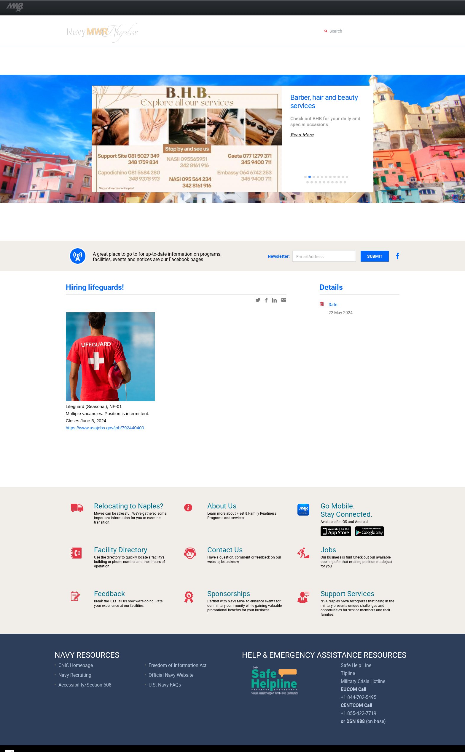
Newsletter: (279, 256)
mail (283, 300)
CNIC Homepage (75, 648)
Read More (301, 134)
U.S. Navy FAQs (165, 668)
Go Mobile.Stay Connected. (346, 510)
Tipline (348, 656)
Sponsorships (228, 582)
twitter (258, 300)
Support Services (92, 67)
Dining (250, 53)
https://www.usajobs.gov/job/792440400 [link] (105, 427)
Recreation (330, 53)
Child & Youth (216, 53)
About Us (221, 506)
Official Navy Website (171, 658)
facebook (397, 256)
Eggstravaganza (92, 53)
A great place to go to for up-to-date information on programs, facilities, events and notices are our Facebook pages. (157, 256)
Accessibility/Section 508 (85, 668)
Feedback (109, 582)
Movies (181, 53)
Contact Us (225, 544)
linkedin (274, 300)
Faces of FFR (137, 67)
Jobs (328, 544)
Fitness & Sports (287, 53)
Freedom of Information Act (177, 648)
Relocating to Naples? (128, 506)
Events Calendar (142, 53)
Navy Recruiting (74, 658)
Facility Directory (120, 544)
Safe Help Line (356, 648)
